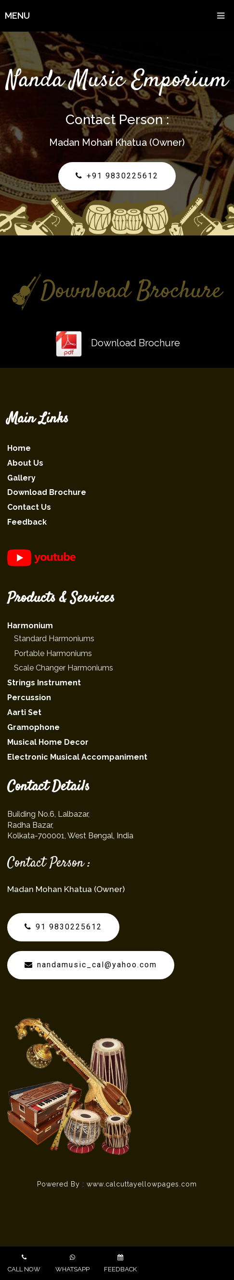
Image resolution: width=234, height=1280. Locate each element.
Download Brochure (117, 343)
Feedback (27, 522)
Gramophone (33, 727)
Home (19, 448)
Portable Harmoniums (53, 653)
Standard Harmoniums (54, 638)
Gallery (21, 477)
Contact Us (29, 507)
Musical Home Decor (48, 742)
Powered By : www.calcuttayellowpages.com (117, 1184)
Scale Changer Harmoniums (63, 667)
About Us (25, 463)
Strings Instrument (44, 682)
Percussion (29, 697)
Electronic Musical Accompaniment (77, 757)
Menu (119, 16)
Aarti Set (24, 712)
